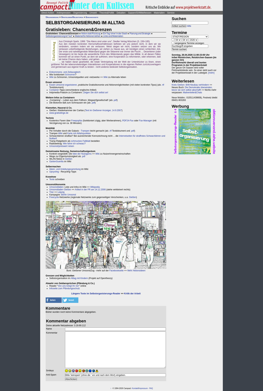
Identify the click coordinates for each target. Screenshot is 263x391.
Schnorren (70, 74)
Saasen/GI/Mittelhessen (139, 12)
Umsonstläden (56, 187)
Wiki (51, 77)
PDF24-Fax (127, 120)
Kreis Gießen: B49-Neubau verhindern (190, 85)
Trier (51, 192)
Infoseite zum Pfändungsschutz (64, 288)
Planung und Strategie (139, 33)
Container (54, 90)
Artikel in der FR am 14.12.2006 (90, 189)
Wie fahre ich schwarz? (74, 143)
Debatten (121, 12)
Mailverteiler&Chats (192, 92)
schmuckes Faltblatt (80, 141)
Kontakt (135, 388)
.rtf (162, 85)
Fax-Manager (145, 120)
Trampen (85, 131)
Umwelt (93, 12)
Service (170, 12)
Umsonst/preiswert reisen (61, 146)
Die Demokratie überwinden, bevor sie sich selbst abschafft (192, 88)
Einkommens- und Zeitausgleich (65, 72)
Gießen (68, 159)
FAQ (151, 388)
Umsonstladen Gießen (60, 189)
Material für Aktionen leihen (88, 36)
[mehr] (211, 73)
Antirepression (64, 12)
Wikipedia (95, 187)
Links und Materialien (113, 36)
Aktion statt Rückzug (90, 33)
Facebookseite (116, 270)
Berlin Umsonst (68, 194)
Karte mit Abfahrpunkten (79, 133)
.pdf (115, 100)
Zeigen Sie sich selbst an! (95, 92)
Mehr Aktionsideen (136, 270)
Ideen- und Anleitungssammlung (65, 169)
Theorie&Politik (106, 12)
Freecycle (54, 197)
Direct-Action (47, 12)
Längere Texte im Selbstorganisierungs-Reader (95, 293)
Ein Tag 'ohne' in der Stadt (115, 33)
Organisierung (80, 12)
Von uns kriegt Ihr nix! (68, 286)
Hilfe (189, 26)
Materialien (159, 12)
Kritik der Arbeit (132, 293)
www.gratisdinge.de (58, 113)
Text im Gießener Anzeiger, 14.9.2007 (103, 110)
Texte (52, 179)
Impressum (143, 388)
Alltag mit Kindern (79, 278)
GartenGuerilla (56, 161)
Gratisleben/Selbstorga (72, 17)
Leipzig (61, 192)
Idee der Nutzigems (82, 154)
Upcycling (54, 171)
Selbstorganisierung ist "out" (59, 36)
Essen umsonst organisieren (63, 85)
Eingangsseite (92, 17)
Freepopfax (76, 120)
